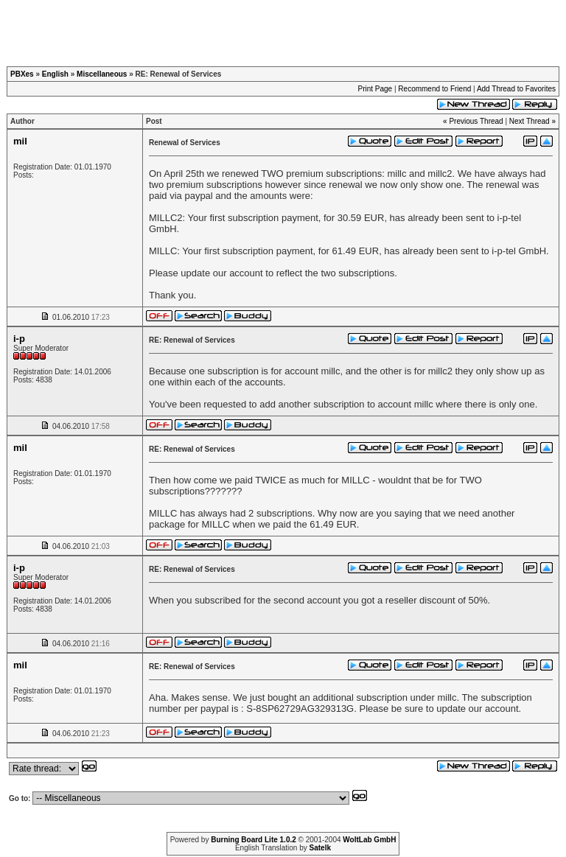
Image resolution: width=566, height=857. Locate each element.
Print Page (374, 89)
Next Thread (529, 121)
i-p (19, 338)
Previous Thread (476, 121)
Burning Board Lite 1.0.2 (253, 840)
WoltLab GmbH (369, 840)
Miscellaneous (102, 74)
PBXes (22, 74)
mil (20, 141)
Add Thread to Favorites (516, 89)
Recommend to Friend (434, 89)
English (55, 74)
